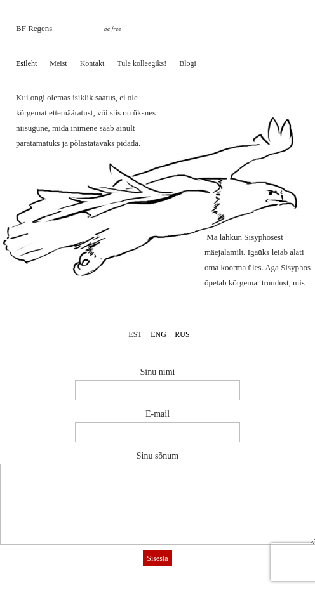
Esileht (26, 63)
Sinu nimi (157, 372)
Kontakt (92, 63)
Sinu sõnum (158, 456)
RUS (182, 334)
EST (135, 334)
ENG (158, 334)
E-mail (157, 414)
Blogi (187, 63)
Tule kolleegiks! (141, 63)
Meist (58, 63)
